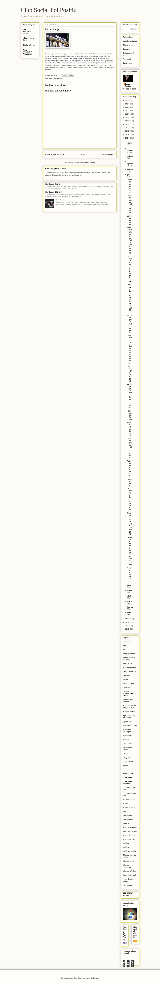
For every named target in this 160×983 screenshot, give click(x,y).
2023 (127, 107)
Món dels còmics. (129, 800)
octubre (130, 156)
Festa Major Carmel (127, 748)
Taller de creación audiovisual (129, 856)
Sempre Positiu (128, 85)
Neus (125, 812)
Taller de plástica (129, 871)
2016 (127, 131)
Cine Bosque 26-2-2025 (55, 169)
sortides (126, 847)
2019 (127, 121)
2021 (127, 114)
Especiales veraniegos (127, 731)
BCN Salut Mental (129, 667)
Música (125, 804)
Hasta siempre (129, 482)
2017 (127, 128)
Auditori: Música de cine (129, 468)
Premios (126, 823)
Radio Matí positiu (130, 831)
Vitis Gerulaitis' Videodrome (28, 52)
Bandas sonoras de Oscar (129, 658)
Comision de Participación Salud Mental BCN (129, 298)
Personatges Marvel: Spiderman (129, 448)
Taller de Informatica (127, 866)
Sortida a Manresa (129, 220)
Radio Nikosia (29, 45)
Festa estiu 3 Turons (129, 415)
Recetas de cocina (130, 839)
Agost (125, 646)
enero (129, 612)
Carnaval (126, 675)
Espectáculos (57, 79)
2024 (127, 104)
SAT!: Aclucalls (61, 200)
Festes (125, 754)
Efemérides (127, 687)
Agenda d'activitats (130, 41)
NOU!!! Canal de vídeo (129, 429)
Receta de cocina (129, 835)
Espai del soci (128, 37)
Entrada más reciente (54, 154)
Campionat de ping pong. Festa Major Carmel (129, 551)
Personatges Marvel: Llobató (129, 324)
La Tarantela (127, 777)
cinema (125, 679)
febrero (130, 607)
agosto (130, 169)
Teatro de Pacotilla (130, 875)
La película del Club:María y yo (129, 499)
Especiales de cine (130, 726)
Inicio (82, 154)
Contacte (126, 49)
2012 (127, 622)
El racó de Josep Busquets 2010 (129, 707)
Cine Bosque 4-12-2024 (53, 184)
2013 (127, 619)
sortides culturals (129, 851)
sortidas (126, 843)
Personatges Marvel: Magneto (129, 204)
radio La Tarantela (130, 827)
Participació (127, 815)
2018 (127, 124)
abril (129, 596)
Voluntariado (127, 885)
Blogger (96, 978)
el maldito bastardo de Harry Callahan (130, 693)
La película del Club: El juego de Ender (129, 268)
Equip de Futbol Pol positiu (129, 717)
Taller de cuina (128, 861)
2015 (127, 135)
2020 (127, 117)
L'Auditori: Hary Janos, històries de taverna (129, 349)
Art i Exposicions (129, 654)
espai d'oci (127, 722)
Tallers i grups (128, 45)
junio (129, 585)
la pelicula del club (130, 773)
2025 (127, 100)
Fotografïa (127, 758)
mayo (129, 590)
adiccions (126, 642)
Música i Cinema (129, 808)
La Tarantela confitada (127, 782)
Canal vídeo (127, 63)
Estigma (126, 740)
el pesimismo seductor (128, 700)
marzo (129, 601)
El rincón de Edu (129, 712)
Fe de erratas (128, 744)
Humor (125, 765)
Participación (128, 819)
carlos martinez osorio (27, 31)
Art (124, 650)
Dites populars (128, 683)
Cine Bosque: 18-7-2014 (129, 373)
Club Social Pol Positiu (49, 10)
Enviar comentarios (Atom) (85, 163)
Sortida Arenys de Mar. (129, 574)
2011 (127, 626)
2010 (127, 629)
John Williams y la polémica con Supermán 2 (129, 240)
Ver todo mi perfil (129, 89)
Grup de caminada (130, 762)
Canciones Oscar (129, 671)
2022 (127, 111)
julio (128, 175)
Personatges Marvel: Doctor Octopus (129, 396)
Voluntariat (127, 59)
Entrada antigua (107, 154)
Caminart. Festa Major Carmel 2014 (129, 523)
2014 (127, 138)
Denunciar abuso (128, 894)
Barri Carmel (127, 663)
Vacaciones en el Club (129, 186)
